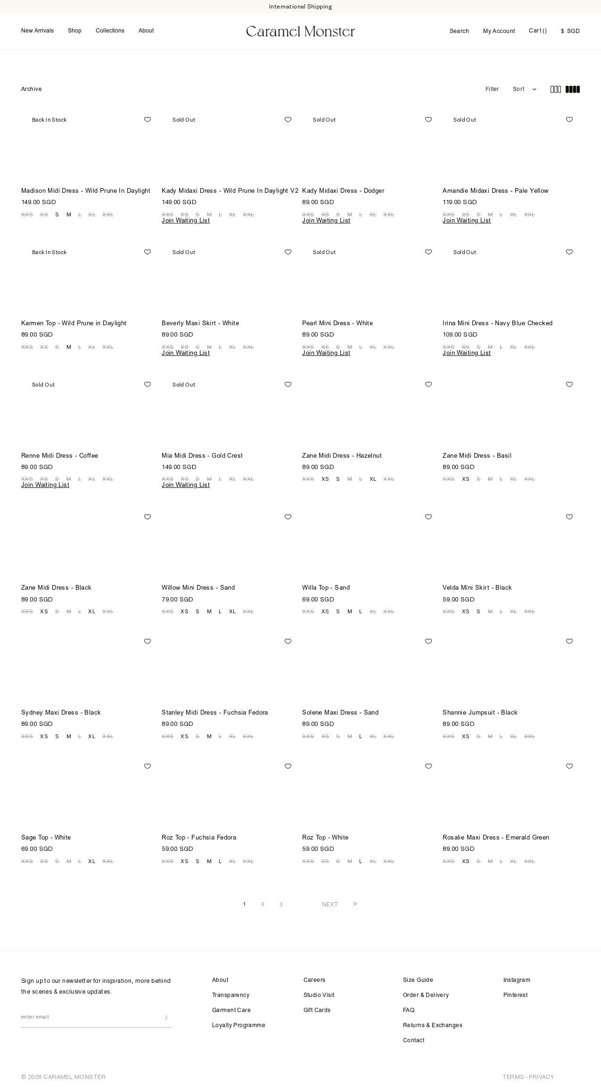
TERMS (513, 1074)
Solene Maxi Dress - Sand (340, 711)
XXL (107, 211)
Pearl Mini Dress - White (337, 321)
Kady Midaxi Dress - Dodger (343, 189)
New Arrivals (37, 30)
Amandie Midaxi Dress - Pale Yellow (495, 189)
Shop (75, 30)
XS (44, 211)
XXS (27, 211)
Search (459, 30)
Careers (315, 977)
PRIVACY (541, 1074)
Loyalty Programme (238, 1023)
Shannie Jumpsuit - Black (480, 711)
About (146, 30)
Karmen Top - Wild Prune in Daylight (74, 321)
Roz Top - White (325, 835)
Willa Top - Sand (326, 586)
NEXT (330, 901)
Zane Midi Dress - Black (56, 586)
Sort (518, 87)
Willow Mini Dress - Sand (198, 586)
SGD (570, 30)
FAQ (408, 1008)
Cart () (538, 30)
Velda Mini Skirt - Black (477, 586)
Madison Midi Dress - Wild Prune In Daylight (85, 189)
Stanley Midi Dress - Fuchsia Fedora (215, 711)
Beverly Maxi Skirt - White (200, 321)
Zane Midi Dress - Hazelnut (342, 454)
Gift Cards (317, 1008)
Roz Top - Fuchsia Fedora (199, 835)
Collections (110, 30)
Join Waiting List (186, 218)
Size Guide (418, 977)
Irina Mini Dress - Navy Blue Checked (497, 321)
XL (91, 211)
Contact (413, 1038)
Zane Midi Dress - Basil (477, 454)
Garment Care (231, 1008)
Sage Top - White (46, 835)
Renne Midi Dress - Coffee (60, 454)
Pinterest (515, 993)
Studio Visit (319, 993)
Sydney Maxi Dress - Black (61, 711)
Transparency (230, 993)
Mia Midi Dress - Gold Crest (202, 454)
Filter (492, 87)
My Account (499, 30)
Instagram (517, 977)
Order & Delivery (426, 993)
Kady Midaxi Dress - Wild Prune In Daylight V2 (230, 189)
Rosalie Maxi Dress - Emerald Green (496, 835)
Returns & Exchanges (432, 1023)
